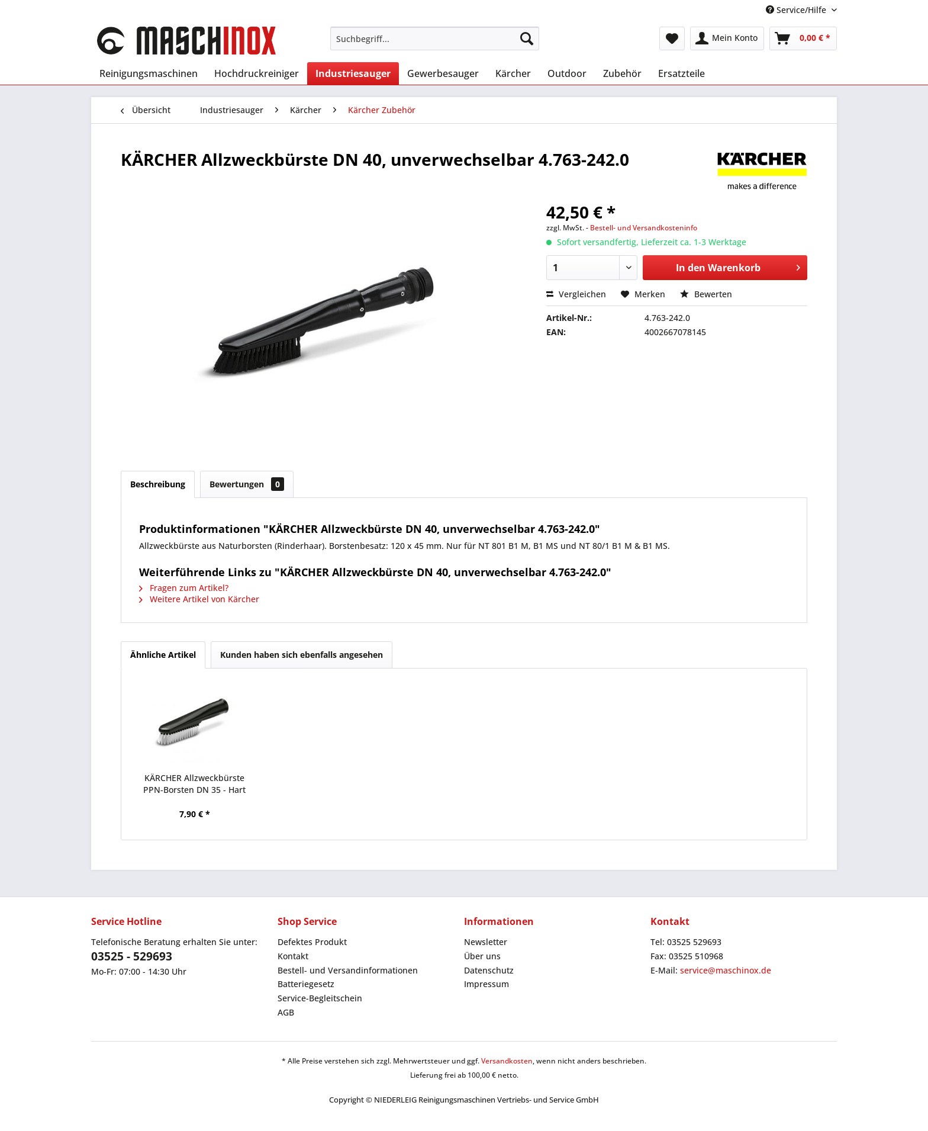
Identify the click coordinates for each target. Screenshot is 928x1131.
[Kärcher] (513, 73)
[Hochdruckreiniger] (256, 73)
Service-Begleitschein (320, 998)
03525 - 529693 (131, 956)
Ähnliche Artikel (163, 654)
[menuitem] (434, 38)
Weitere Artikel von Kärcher (199, 599)
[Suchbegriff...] (434, 38)
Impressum (486, 983)
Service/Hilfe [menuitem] (797, 9)
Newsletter (485, 941)
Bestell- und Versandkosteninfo (643, 228)
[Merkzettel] (672, 38)
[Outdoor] (567, 73)
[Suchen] (526, 38)
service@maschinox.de (725, 970)
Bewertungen (247, 484)
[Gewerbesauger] (443, 73)
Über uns (482, 956)
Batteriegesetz (306, 983)
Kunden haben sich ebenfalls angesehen (301, 654)
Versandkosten (507, 1061)
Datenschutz (489, 970)
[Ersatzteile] (681, 73)
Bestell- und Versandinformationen (348, 970)
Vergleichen (576, 294)
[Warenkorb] (803, 38)
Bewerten (706, 294)
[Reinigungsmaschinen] (148, 73)
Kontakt (293, 956)
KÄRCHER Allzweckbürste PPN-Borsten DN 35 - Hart (194, 783)
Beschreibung (157, 484)
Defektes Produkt (312, 941)
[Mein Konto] (727, 38)
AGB (286, 1012)
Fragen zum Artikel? (183, 587)
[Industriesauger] (353, 73)
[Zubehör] (622, 73)
